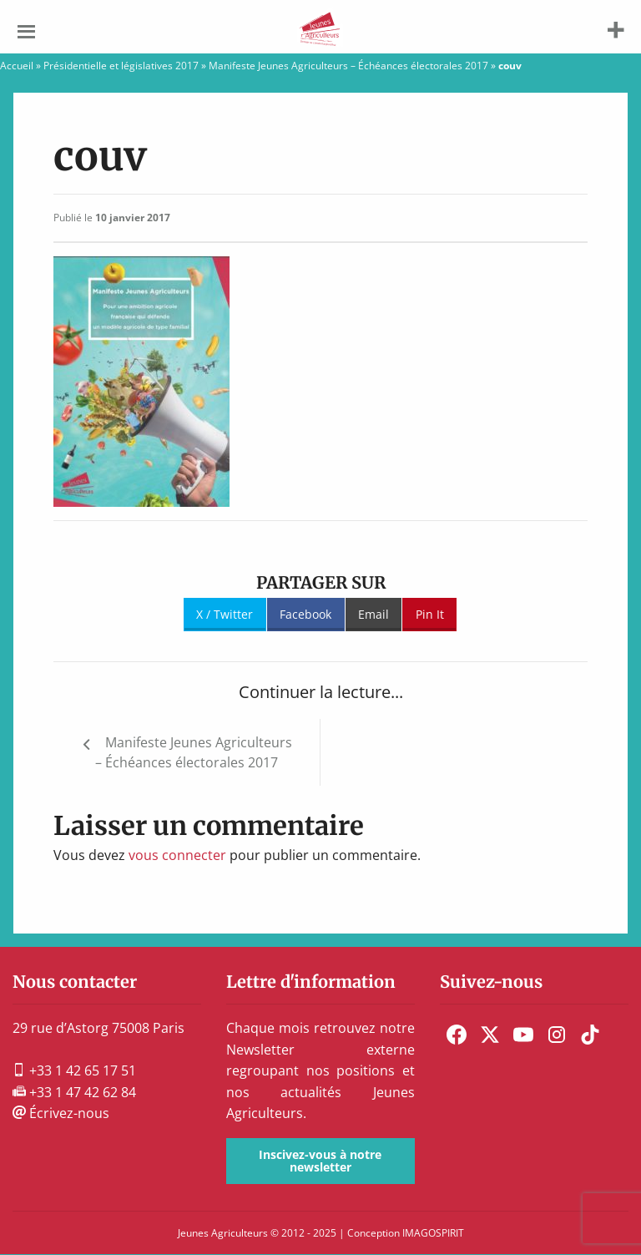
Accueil (16, 65)
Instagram (556, 1034)
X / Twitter (224, 614)
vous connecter (177, 855)
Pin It (430, 614)
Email (373, 614)
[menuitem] (456, 1034)
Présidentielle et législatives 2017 (121, 65)
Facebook (305, 614)
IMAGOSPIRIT (433, 1233)
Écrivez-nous (61, 1113)
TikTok (590, 1034)
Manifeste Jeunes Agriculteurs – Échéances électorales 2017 (348, 65)
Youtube (523, 1034)
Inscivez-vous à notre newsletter (320, 1160)
